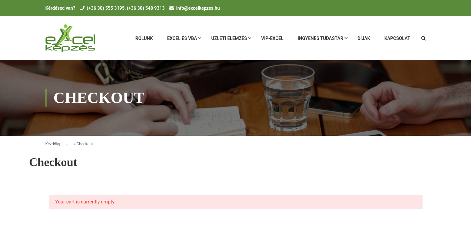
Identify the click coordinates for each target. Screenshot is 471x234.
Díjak (364, 38)
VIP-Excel (272, 38)
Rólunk (144, 38)
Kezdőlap (53, 144)
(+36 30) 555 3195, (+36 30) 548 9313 (125, 8)
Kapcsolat (397, 38)
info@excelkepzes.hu (198, 8)
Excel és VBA (182, 38)
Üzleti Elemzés (229, 38)
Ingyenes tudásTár (320, 38)
